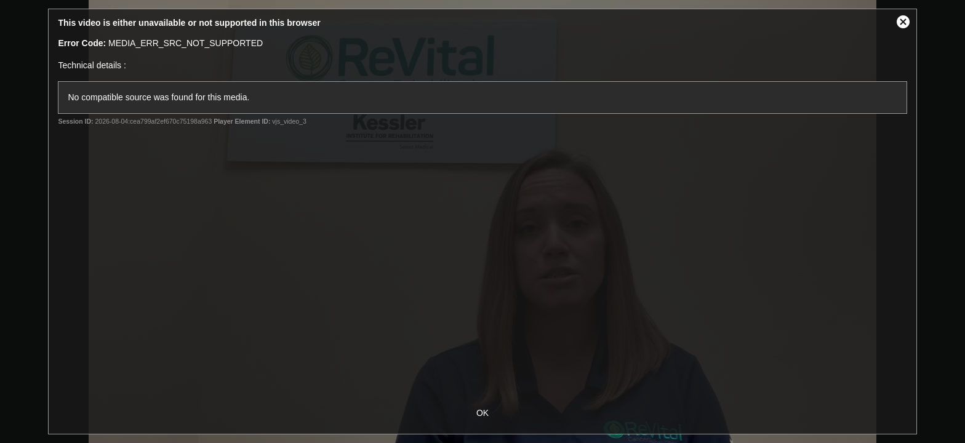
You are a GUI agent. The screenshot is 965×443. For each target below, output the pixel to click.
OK (482, 413)
